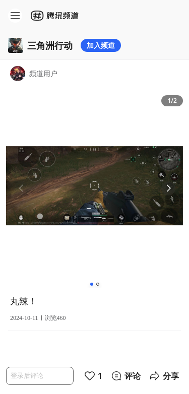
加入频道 (101, 45)
